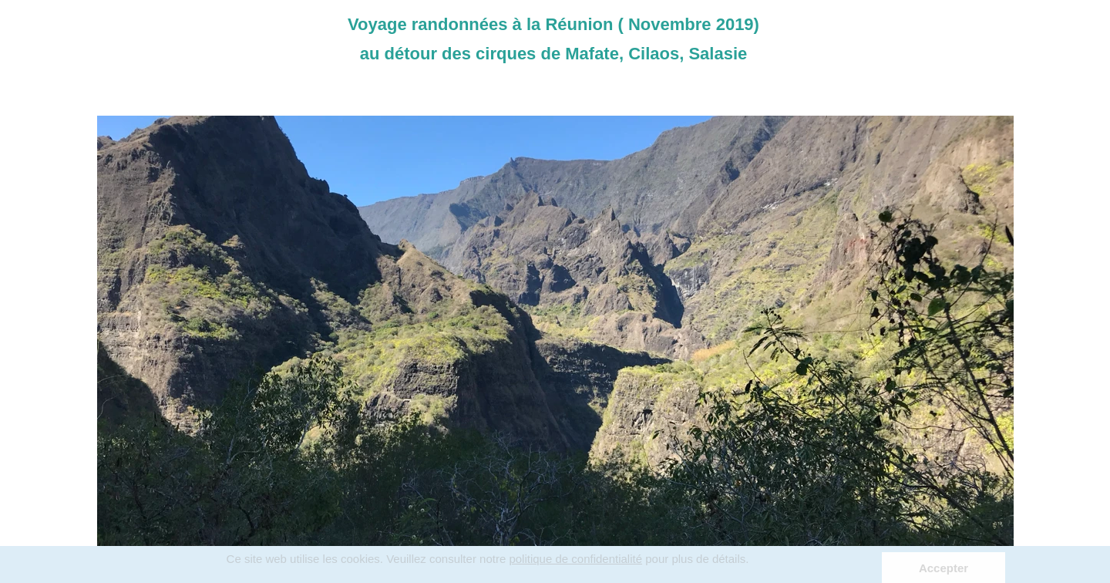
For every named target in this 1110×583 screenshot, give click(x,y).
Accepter (943, 568)
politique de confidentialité (575, 558)
